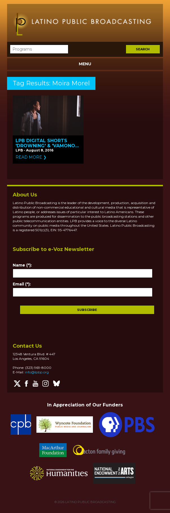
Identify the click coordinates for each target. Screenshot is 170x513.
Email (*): (22, 284)
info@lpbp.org (37, 372)
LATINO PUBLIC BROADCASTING (90, 502)
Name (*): (22, 265)
